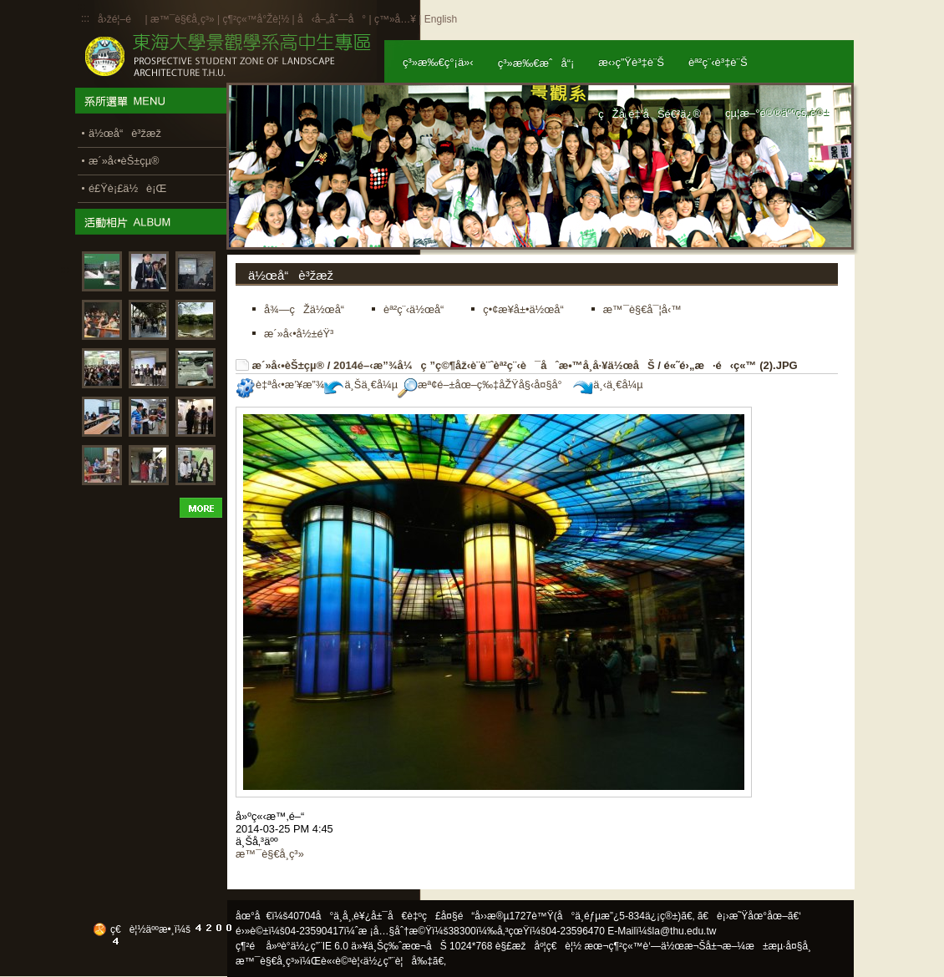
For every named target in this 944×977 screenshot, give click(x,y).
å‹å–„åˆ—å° (331, 19)
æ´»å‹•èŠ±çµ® (288, 365)
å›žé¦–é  (120, 19)
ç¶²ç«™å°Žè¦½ (255, 19)
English (440, 19)
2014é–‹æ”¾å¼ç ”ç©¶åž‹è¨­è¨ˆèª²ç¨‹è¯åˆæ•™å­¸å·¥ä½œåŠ (494, 365)
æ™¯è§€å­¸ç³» (183, 19)
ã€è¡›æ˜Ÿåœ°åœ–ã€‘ (749, 916)
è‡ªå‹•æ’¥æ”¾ (280, 384)
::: (85, 18)
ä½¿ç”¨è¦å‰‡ (398, 961)
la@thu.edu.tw (684, 931)
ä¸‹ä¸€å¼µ (607, 384)
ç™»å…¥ (395, 19)
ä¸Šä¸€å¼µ (361, 384)
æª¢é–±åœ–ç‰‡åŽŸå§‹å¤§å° (484, 384)
